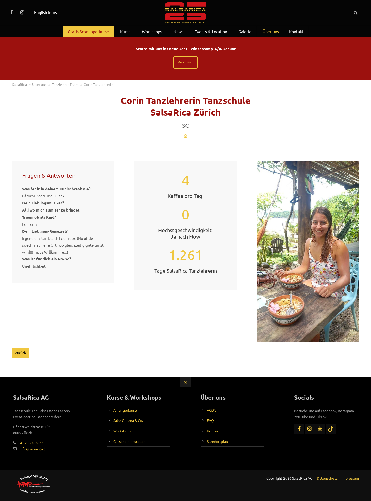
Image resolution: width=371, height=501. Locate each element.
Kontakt (213, 431)
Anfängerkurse (125, 410)
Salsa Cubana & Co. (128, 420)
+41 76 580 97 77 (29, 443)
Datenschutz (327, 478)
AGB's (211, 410)
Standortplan (217, 441)
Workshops (122, 431)
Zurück (20, 352)
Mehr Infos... (185, 62)
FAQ (210, 420)
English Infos (45, 12)
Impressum (350, 478)
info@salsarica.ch (33, 448)
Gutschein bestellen (129, 441)
